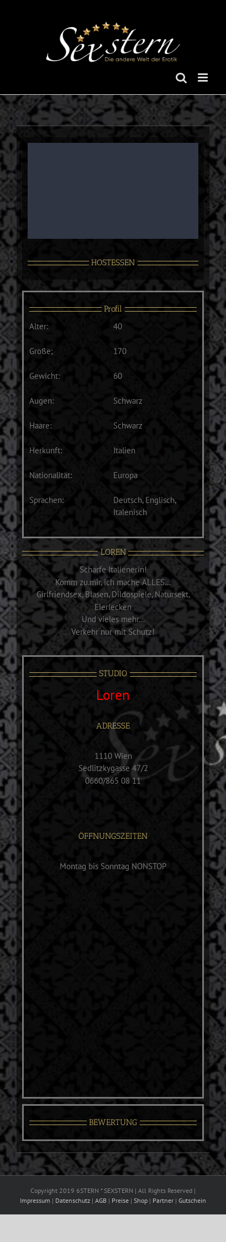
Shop (141, 1200)
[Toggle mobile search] (181, 77)
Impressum (35, 1200)
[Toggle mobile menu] (203, 77)
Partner (163, 1200)
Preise (120, 1200)
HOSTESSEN (113, 262)
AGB (101, 1200)
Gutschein (192, 1200)
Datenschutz (72, 1200)
